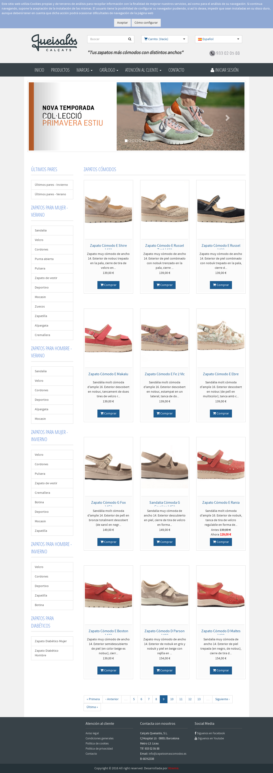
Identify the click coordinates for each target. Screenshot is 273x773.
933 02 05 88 (228, 53)
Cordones (41, 249)
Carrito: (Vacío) (156, 39)
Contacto (176, 70)
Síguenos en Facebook (211, 733)
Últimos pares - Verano (50, 194)
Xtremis (173, 768)
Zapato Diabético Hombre (46, 653)
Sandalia (41, 230)
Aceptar (122, 23)
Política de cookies (97, 743)
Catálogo (109, 70)
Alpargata (41, 326)
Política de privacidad (99, 749)
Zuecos (40, 307)
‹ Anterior (112, 699)
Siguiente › (222, 699)
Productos (60, 70)
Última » (92, 707)
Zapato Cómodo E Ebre (221, 374)
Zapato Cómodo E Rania (221, 502)
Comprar (108, 285)
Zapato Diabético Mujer (51, 641)
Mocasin (40, 297)
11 (181, 699)
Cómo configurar (146, 23)
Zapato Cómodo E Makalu (108, 374)
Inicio (39, 70)
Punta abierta (44, 259)
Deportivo (42, 287)
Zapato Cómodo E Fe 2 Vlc (165, 374)
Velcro (39, 240)
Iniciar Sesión (225, 70)
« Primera (93, 699)
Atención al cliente (143, 70)
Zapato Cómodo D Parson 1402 (165, 633)
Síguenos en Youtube (211, 738)
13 (199, 699)
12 (190, 699)
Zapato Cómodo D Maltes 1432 (221, 633)
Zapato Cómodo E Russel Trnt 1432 (164, 247)
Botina (39, 502)
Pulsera (40, 268)
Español (206, 39)
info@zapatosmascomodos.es (167, 754)
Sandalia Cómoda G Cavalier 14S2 (164, 504)
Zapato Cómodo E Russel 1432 (221, 247)
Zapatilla (41, 316)
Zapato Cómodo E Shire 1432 (108, 247)
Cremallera (42, 335)
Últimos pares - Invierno (51, 185)
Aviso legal (92, 733)
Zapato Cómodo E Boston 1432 (108, 633)
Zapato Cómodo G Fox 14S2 (108, 504)
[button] (45, 116)
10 (171, 699)
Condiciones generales (99, 738)
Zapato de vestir (46, 278)
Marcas (85, 70)
